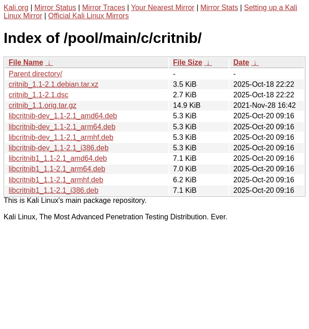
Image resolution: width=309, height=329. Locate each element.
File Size (187, 62)
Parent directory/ (35, 74)
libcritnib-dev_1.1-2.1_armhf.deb (61, 137)
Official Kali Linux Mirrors (88, 16)
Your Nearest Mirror (162, 7)
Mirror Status (55, 7)
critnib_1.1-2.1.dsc (38, 95)
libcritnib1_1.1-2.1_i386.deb (54, 190)
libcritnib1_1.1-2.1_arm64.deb (57, 169)
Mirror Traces (103, 7)
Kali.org (16, 7)
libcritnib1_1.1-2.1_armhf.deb (56, 180)
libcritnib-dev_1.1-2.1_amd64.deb (63, 116)
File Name (26, 62)
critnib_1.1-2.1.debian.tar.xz (54, 84)
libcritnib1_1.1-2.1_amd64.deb (58, 158)
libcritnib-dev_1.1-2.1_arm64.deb (62, 127)
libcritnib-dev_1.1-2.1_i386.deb (59, 148)
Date (241, 62)
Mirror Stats (219, 7)
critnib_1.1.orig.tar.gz (43, 105)
